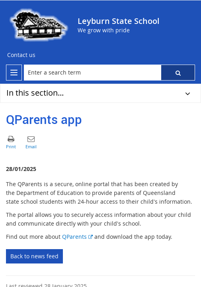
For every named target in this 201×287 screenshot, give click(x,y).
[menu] (14, 73)
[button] (178, 73)
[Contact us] (21, 55)
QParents (77, 236)
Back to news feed (34, 256)
